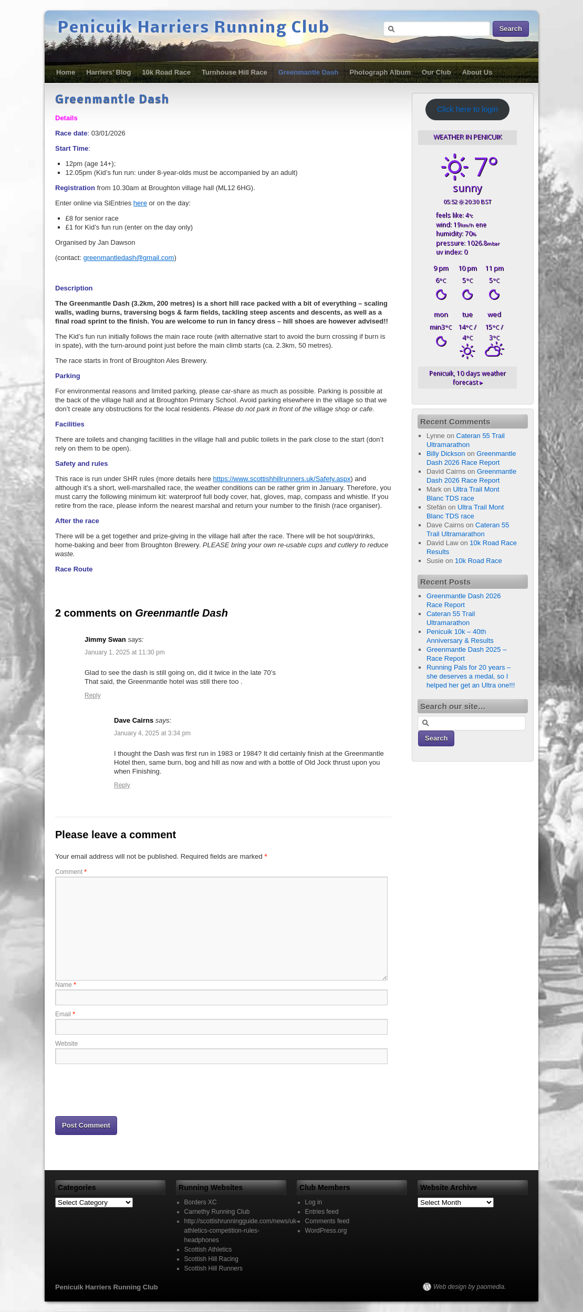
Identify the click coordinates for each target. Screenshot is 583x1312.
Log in (313, 1202)
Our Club (436, 72)
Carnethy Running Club (217, 1211)
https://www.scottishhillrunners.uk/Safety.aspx (282, 479)
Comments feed (327, 1221)
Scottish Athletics (208, 1249)
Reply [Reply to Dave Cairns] (122, 785)
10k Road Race (166, 72)
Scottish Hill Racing (211, 1259)
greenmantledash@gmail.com (128, 258)
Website (66, 1043)
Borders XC (200, 1202)
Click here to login (467, 109)
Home (65, 72)
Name (65, 984)
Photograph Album (380, 72)
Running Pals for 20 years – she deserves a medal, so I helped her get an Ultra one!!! (470, 676)
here (140, 203)
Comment (71, 872)
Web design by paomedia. (469, 1286)
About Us (477, 72)
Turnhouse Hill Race (234, 72)
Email (65, 1014)
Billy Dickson (445, 453)
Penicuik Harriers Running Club (194, 28)
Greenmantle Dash (308, 72)
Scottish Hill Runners (213, 1268)
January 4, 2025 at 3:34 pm (152, 733)
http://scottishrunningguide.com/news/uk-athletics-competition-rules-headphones (241, 1230)
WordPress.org (326, 1230)
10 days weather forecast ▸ (467, 378)
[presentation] (135, 1089)
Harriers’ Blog (108, 72)
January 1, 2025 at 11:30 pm (125, 652)
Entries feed (322, 1211)
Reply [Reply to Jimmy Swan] (93, 695)
